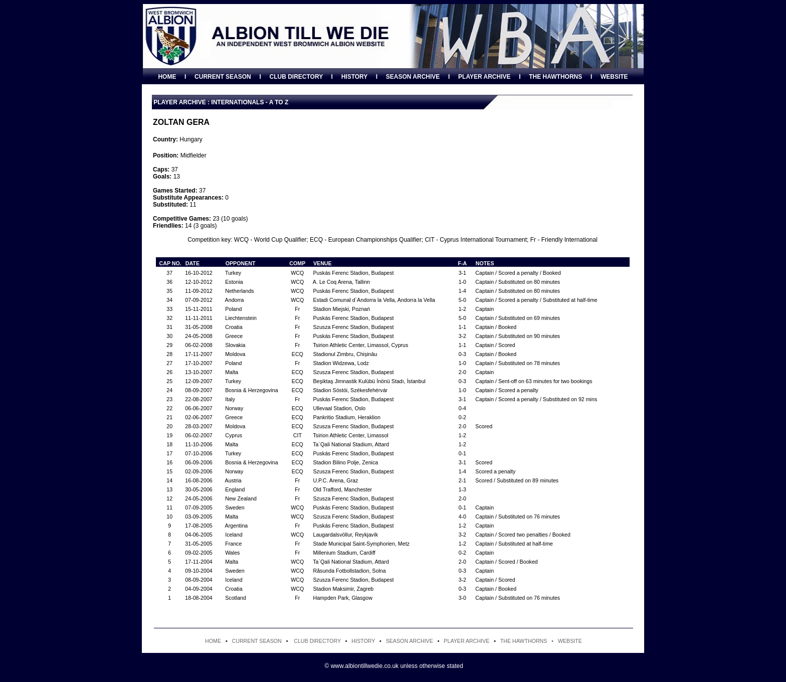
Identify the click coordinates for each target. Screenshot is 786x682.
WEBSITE (614, 76)
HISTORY (354, 76)
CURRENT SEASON (222, 76)
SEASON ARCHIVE (413, 76)
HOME (167, 76)
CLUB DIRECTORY (295, 76)
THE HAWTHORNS (555, 76)
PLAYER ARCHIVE (484, 76)
